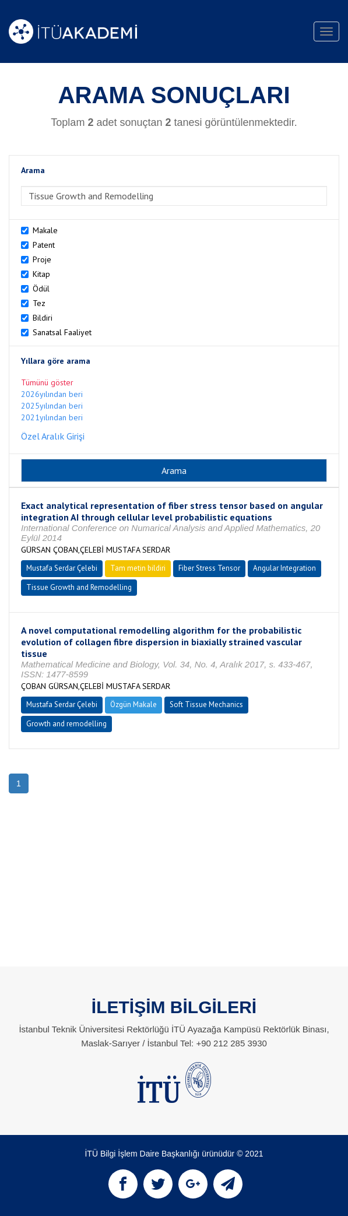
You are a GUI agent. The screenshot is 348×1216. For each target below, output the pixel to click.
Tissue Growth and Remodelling (79, 587)
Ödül (41, 288)
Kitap (41, 274)
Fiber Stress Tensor (209, 568)
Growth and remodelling (66, 724)
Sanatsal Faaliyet (62, 332)
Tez (39, 303)
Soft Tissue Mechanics (206, 704)
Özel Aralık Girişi (53, 436)
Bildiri (42, 317)
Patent (44, 245)
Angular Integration (284, 568)
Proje (42, 259)
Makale (45, 230)
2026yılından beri (52, 394)
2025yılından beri (52, 405)
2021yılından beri (52, 417)
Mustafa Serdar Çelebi (61, 568)
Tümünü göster (47, 382)
